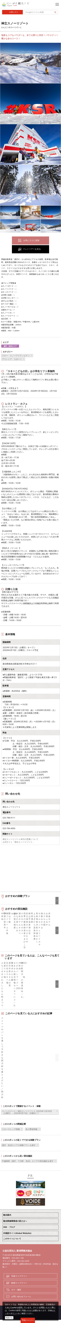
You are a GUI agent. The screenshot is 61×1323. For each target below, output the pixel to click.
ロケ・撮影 (16, 1292)
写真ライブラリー (19, 1279)
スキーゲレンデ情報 (11, 1132)
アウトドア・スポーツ (12, 359)
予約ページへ (28, 1320)
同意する (9, 1318)
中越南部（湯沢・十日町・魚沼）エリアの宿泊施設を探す (28, 1164)
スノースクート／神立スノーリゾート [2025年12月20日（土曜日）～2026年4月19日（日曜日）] (27, 1115)
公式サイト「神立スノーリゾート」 (18, 842)
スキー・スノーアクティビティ (16, 355)
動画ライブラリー (19, 1286)
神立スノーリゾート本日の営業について (20, 839)
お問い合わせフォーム (21, 1299)
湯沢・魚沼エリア (10, 346)
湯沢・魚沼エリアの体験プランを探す (19, 1148)
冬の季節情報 (31, 1132)
